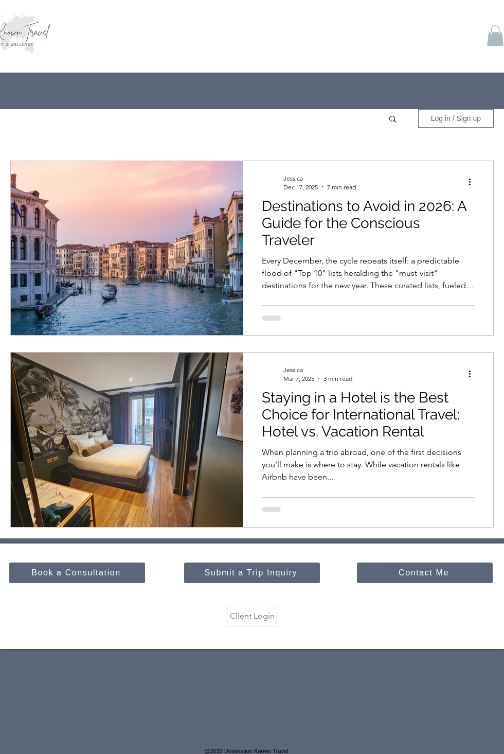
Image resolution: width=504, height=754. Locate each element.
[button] (495, 35)
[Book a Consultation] (77, 573)
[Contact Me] (425, 573)
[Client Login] (252, 616)
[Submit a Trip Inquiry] (252, 573)
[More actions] (473, 182)
